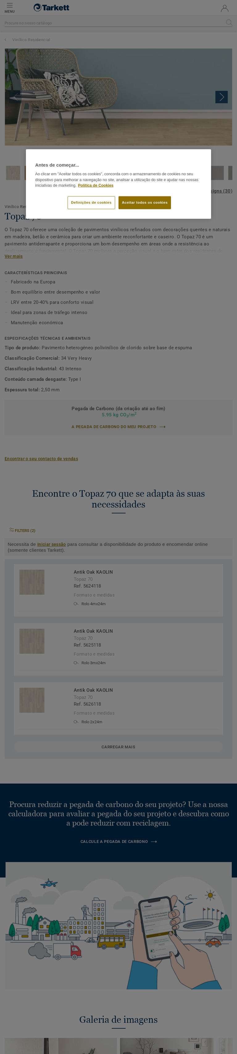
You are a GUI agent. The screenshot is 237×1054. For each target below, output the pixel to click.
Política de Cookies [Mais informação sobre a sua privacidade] (96, 185)
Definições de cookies (91, 202)
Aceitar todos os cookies (145, 202)
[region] (118, 184)
